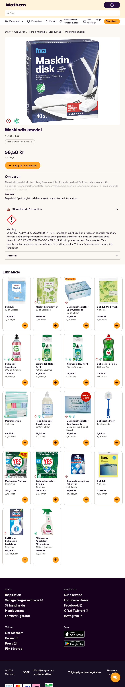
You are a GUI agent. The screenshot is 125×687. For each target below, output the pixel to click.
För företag (14, 645)
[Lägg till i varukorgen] (25, 322)
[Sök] (7, 13)
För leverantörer (76, 596)
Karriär (12, 634)
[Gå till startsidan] (16, 5)
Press (11, 640)
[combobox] (64, 13)
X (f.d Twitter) (76, 607)
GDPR (26, 668)
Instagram (73, 612)
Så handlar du (15, 602)
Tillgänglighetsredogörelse (84, 668)
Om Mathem (14, 629)
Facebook (73, 602)
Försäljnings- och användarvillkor (43, 668)
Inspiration (13, 591)
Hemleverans (14, 607)
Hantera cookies (112, 668)
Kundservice (73, 591)
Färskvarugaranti (17, 612)
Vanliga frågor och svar (24, 596)
